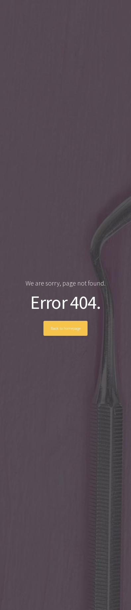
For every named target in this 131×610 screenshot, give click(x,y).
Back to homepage (66, 328)
